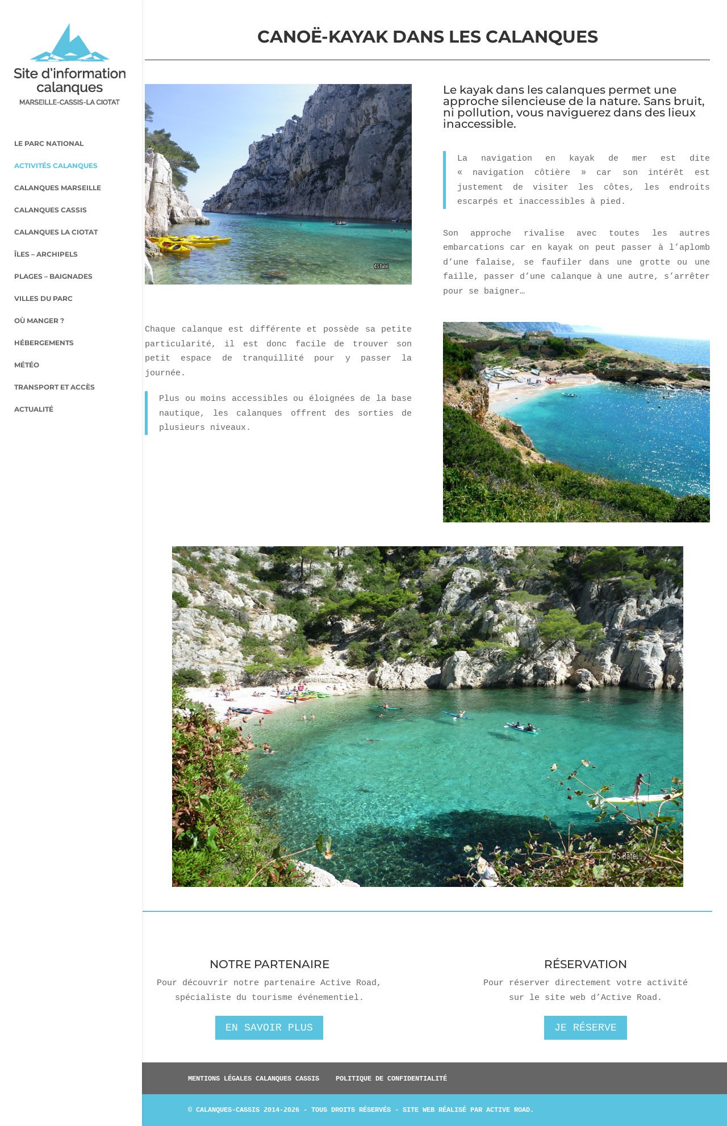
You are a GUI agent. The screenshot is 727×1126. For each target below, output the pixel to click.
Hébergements (44, 323)
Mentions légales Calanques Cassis (253, 1078)
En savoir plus (269, 1027)
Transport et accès (54, 367)
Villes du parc (43, 279)
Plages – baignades (53, 257)
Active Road (508, 1109)
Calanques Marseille (57, 168)
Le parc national (48, 124)
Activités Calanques (56, 146)
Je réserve (585, 1027)
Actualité (33, 390)
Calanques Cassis (50, 190)
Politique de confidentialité (391, 1078)
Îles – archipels (46, 234)
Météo (26, 345)
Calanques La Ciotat (56, 212)
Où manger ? (39, 301)
